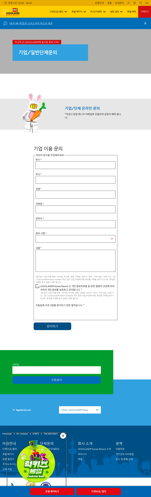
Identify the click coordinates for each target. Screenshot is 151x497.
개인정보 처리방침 (125, 453)
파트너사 (82, 453)
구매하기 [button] (145, 11)
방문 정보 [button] (116, 11)
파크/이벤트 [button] (98, 11)
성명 (39, 188)
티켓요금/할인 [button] (58, 11)
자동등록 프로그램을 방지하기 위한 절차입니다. (60, 305)
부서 (39, 174)
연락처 (40, 218)
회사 (39, 159)
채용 (109, 2)
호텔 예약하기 (52, 491)
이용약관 (120, 448)
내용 (39, 248)
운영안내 (99, 2)
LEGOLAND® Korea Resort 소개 (94, 448)
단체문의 (119, 2)
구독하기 (56, 380)
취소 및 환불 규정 (124, 459)
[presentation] (58, 313)
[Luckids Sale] (36, 463)
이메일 (40, 203)
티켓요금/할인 (98, 491)
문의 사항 (41, 233)
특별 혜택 (131, 11)
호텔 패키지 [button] (79, 11)
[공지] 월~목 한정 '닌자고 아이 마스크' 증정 (30, 23)
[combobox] (80, 410)
